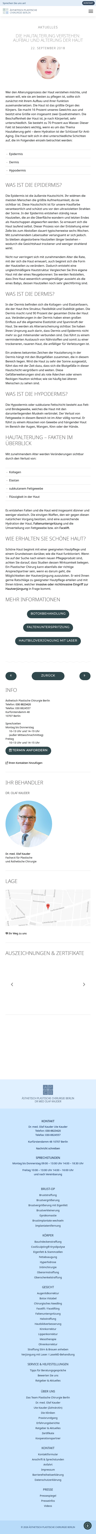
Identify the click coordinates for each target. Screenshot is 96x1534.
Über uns (48, 1391)
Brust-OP (48, 1189)
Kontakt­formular (48, 1454)
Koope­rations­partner (48, 1438)
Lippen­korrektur (48, 1334)
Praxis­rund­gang (48, 1418)
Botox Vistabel (48, 1298)
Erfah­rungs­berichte (48, 1423)
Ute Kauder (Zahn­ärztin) (48, 1407)
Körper (48, 1235)
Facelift (64, 528)
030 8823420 (23, 704)
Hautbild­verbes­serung (48, 1324)
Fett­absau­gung (48, 1257)
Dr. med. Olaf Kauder (17, 853)
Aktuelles (48, 27)
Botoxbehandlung (48, 613)
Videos (48, 1506)
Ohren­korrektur (48, 1344)
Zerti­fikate (48, 1433)
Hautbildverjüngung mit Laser (48, 640)
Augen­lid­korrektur (48, 1293)
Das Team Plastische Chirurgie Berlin (48, 1397)
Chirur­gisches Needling (48, 1303)
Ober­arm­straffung (48, 1272)
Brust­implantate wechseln (48, 1220)
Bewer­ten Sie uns (48, 1375)
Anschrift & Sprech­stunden (48, 1459)
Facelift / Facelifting (48, 1308)
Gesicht (48, 1287)
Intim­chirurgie (47, 1267)
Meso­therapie (48, 1339)
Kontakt (48, 1121)
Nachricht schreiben (48, 1148)
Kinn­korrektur (48, 1329)
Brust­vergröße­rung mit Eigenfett (48, 1205)
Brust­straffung (48, 1195)
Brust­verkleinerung (48, 1210)
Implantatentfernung (48, 1225)
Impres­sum (48, 1469)
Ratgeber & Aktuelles (48, 1380)
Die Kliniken (48, 1412)
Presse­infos (48, 1500)
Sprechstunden (48, 1158)
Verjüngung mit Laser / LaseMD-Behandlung (48, 1354)
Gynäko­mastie (48, 1215)
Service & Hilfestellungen (48, 1364)
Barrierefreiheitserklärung (48, 1474)
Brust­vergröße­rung (48, 1200)
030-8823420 (53, 1130)
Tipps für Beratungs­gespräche (48, 1370)
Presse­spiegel (48, 1495)
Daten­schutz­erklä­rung (48, 1480)
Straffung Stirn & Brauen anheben (48, 1349)
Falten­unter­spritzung (48, 1313)
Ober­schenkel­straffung (48, 1277)
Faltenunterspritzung (47, 523)
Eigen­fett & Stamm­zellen (48, 1252)
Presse (48, 1489)
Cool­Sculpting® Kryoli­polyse (48, 1246)
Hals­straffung (48, 1318)
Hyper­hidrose (48, 1262)
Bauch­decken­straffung (48, 1241)
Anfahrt (48, 1464)
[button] (11, 984)
